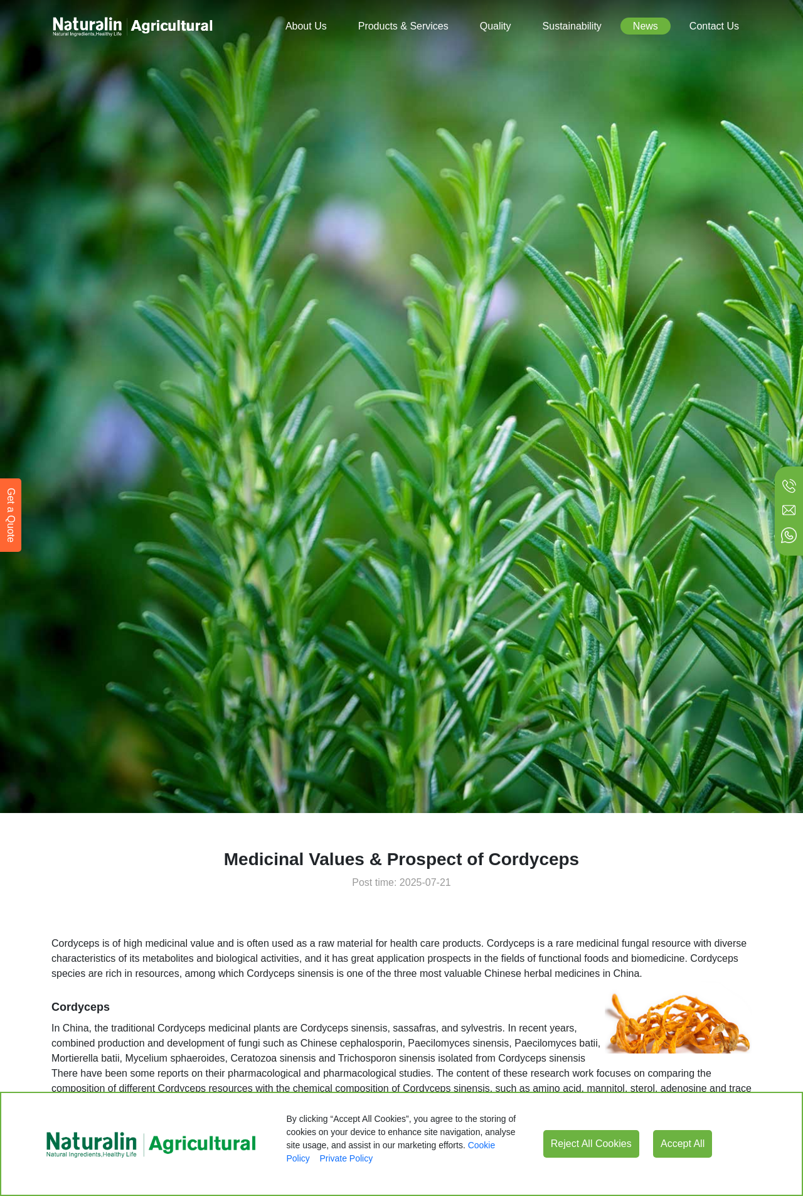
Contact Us (714, 26)
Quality (495, 26)
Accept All (683, 1143)
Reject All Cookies (591, 1143)
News (645, 26)
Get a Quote (11, 515)
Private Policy (346, 1158)
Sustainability (572, 26)
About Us (306, 26)
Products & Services (403, 26)
